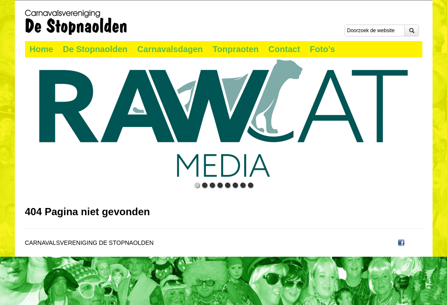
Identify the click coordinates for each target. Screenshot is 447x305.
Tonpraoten (236, 49)
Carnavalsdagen (170, 49)
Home (41, 49)
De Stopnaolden (95, 49)
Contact (284, 49)
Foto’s (322, 49)
